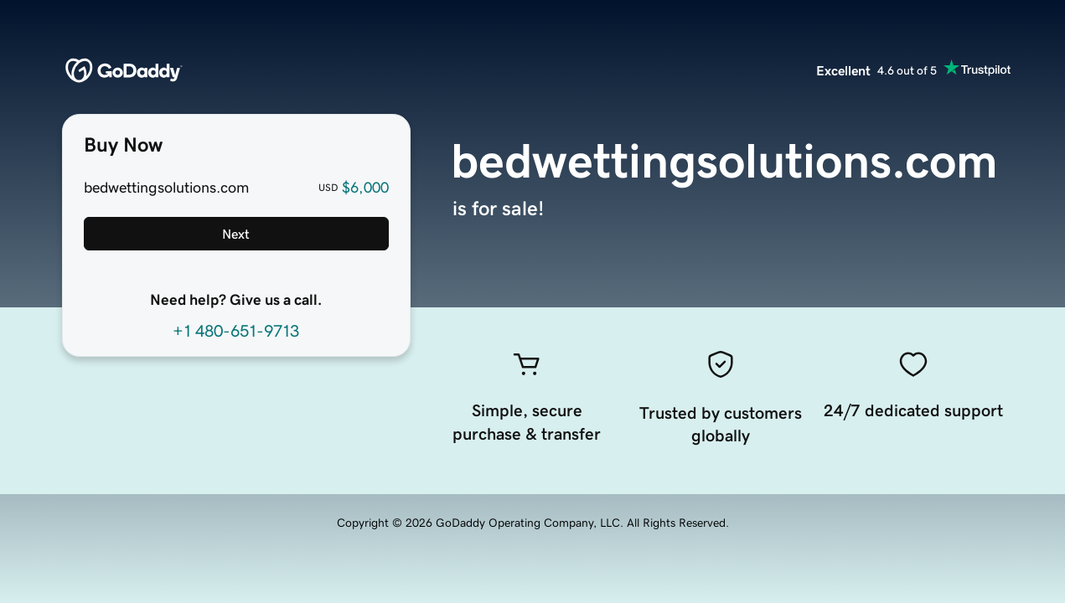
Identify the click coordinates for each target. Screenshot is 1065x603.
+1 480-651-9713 (236, 330)
